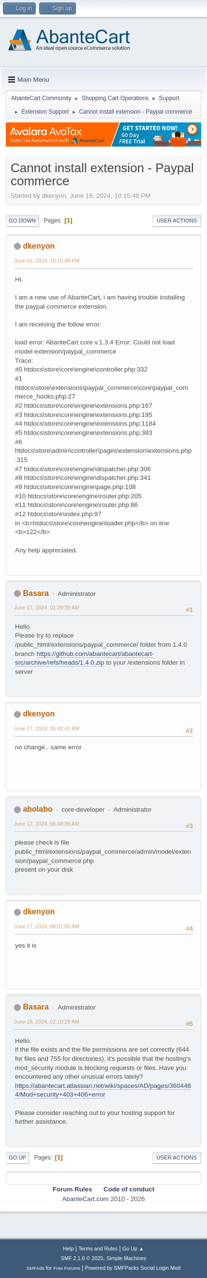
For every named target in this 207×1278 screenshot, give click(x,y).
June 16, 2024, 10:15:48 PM (46, 261)
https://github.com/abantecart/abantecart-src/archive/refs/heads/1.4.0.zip (84, 658)
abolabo (37, 809)
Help (68, 1248)
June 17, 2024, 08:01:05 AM (46, 926)
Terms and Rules (98, 1248)
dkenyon (39, 246)
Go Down (22, 220)
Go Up (17, 1157)
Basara (35, 593)
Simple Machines (126, 1258)
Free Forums (66, 1268)
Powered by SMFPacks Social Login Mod (132, 1268)
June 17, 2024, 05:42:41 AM (46, 728)
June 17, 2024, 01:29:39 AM (46, 607)
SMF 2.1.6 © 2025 (82, 1258)
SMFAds (35, 1268)
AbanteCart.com (85, 1199)
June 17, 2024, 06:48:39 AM (46, 824)
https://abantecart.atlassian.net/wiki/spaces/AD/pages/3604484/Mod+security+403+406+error (103, 1090)
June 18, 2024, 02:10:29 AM (46, 1022)
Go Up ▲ (133, 1248)
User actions (177, 220)
